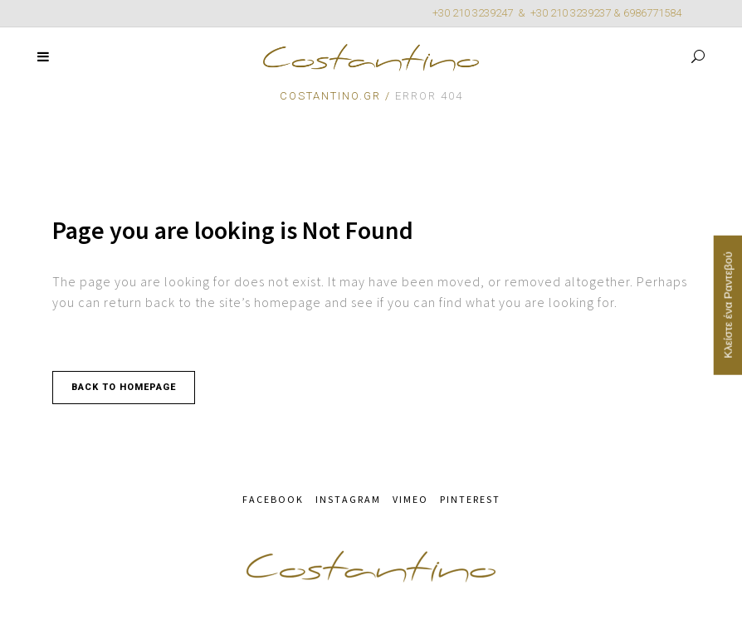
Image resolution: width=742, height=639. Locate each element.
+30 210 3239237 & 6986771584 (605, 13)
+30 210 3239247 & (481, 13)
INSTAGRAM (348, 499)
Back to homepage (123, 387)
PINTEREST (470, 499)
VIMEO (410, 499)
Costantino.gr (330, 96)
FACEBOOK (273, 499)
